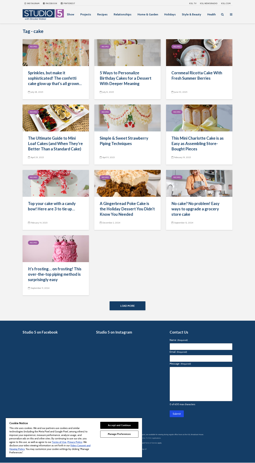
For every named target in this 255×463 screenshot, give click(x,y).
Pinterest (68, 3)
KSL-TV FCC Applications (151, 438)
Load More (127, 305)
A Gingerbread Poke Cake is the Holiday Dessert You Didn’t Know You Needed (127, 209)
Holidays (170, 14)
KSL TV (192, 3)
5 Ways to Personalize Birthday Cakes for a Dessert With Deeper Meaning (125, 78)
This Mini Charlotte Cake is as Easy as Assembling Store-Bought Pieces (197, 143)
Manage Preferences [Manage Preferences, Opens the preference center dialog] (119, 434)
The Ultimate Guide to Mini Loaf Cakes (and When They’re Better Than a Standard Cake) (55, 143)
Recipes (102, 14)
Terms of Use (59, 442)
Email (178, 352)
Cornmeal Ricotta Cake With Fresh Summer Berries (196, 75)
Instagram (31, 3)
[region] (74, 437)
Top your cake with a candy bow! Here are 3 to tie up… (52, 206)
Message (180, 364)
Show (70, 14)
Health (211, 14)
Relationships (122, 14)
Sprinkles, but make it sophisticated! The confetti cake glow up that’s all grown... (55, 78)
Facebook (50, 3)
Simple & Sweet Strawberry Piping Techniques (124, 141)
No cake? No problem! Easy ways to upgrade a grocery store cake (195, 209)
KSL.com (226, 3)
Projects (85, 14)
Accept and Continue (119, 425)
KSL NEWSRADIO (209, 3)
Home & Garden (148, 14)
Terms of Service (151, 443)
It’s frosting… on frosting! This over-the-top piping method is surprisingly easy (54, 274)
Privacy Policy (74, 442)
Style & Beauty (191, 14)
